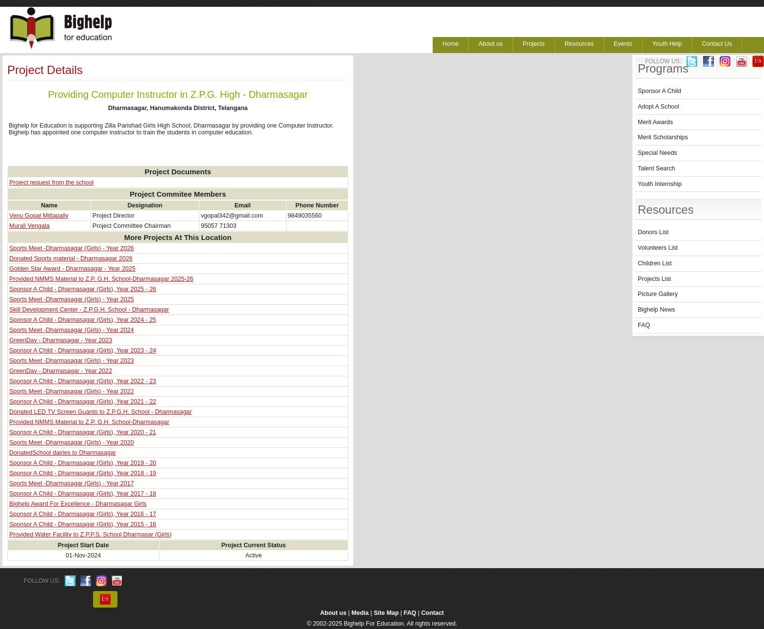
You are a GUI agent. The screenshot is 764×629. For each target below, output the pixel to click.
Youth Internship (660, 184)
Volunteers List (658, 247)
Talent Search (656, 168)
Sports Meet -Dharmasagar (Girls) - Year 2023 (71, 360)
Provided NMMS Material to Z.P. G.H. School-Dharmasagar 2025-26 (101, 279)
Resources (579, 43)
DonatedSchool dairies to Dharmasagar (62, 452)
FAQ (644, 325)
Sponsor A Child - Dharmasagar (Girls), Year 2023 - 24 (82, 350)
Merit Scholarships (663, 137)
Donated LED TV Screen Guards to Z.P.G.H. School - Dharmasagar (100, 411)
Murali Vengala (29, 225)
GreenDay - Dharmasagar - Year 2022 (60, 371)
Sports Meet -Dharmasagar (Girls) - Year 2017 (71, 483)
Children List (654, 263)
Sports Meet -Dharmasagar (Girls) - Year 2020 (71, 442)
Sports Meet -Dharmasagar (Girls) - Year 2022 (71, 391)
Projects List (654, 279)
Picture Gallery (658, 294)
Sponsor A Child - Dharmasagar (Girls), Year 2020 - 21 (82, 432)
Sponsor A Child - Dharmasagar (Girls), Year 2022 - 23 (82, 381)
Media (359, 613)
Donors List (653, 232)
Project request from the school (51, 182)
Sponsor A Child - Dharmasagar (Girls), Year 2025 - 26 (82, 289)
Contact (432, 613)
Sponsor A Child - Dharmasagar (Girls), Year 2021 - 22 (82, 401)
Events (623, 43)
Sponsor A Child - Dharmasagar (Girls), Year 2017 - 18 (82, 493)
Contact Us (717, 43)
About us (490, 43)
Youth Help (667, 43)
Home (450, 43)
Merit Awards (655, 122)
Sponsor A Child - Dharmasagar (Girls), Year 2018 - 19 (82, 473)
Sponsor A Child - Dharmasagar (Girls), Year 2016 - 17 (82, 514)
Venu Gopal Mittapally (39, 215)
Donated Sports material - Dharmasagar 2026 (71, 258)
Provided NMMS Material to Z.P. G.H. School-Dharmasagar (89, 422)
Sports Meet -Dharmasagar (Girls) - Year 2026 (71, 248)
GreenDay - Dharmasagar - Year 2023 (60, 340)
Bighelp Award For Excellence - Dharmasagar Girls (78, 503)
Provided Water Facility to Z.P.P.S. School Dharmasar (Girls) (90, 534)
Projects (534, 43)
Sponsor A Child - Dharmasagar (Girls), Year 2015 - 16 (82, 524)
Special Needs (657, 152)
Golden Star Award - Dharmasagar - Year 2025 (72, 268)
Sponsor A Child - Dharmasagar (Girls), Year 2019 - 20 (82, 463)
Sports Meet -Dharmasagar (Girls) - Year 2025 (71, 299)
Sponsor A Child (659, 91)
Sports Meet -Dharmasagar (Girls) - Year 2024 (71, 330)
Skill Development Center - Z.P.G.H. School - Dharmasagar (89, 309)
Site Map (386, 613)
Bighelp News (656, 309)
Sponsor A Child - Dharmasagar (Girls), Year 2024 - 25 (82, 319)
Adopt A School (658, 106)
